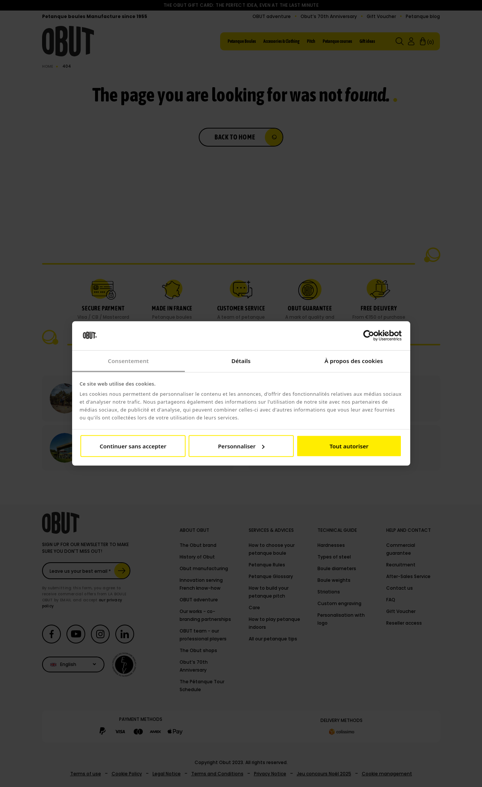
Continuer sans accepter (133, 446)
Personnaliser (241, 446)
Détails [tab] (241, 361)
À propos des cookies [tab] (354, 361)
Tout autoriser (348, 446)
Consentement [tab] (128, 361)
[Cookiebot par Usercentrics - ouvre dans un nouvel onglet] (369, 335)
